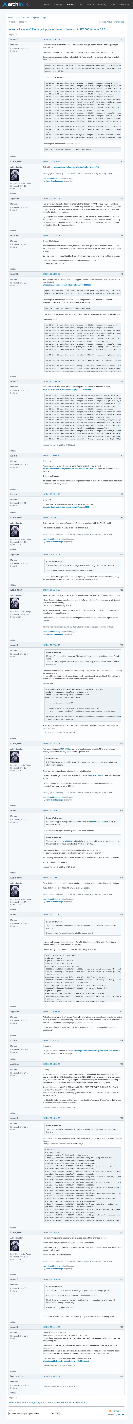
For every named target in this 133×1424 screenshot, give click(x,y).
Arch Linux (16, 4)
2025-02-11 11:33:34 (51, 914)
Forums (71, 4)
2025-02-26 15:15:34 (51, 1232)
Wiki (81, 4)
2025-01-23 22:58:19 (51, 456)
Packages (58, 4)
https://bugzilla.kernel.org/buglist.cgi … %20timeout (66, 1361)
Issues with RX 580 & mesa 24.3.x (87, 29)
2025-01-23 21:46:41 (51, 381)
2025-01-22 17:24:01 (51, 235)
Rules (18, 18)
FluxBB (121, 1414)
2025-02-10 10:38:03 (51, 743)
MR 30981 (65, 749)
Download (124, 4)
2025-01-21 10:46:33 (51, 162)
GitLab (90, 4)
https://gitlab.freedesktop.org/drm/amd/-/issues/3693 (66, 507)
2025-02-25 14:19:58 (51, 1064)
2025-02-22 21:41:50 (51, 1040)
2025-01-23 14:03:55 (51, 274)
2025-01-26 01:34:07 (51, 554)
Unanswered (119, 22)
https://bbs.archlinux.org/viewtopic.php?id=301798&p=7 (68, 469)
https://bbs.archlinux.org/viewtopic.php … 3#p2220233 (67, 285)
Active (109, 22)
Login (44, 18)
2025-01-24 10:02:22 (51, 518)
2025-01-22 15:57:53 (51, 198)
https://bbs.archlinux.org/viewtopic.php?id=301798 (76, 167)
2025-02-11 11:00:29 (51, 878)
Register (35, 18)
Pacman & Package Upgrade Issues (40, 29)
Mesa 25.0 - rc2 (94, 776)
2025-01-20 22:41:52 (51, 39)
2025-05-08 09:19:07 (51, 1376)
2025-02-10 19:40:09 (51, 811)
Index (10, 18)
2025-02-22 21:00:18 (51, 1011)
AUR (112, 4)
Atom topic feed (118, 1411)
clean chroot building (51, 178)
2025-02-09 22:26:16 (51, 645)
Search (26, 18)
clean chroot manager (54, 181)
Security (102, 4)
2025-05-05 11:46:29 (51, 1327)
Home (46, 4)
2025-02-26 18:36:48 (51, 1279)
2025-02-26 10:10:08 (51, 1118)
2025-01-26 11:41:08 (51, 590)
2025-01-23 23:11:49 (51, 494)
